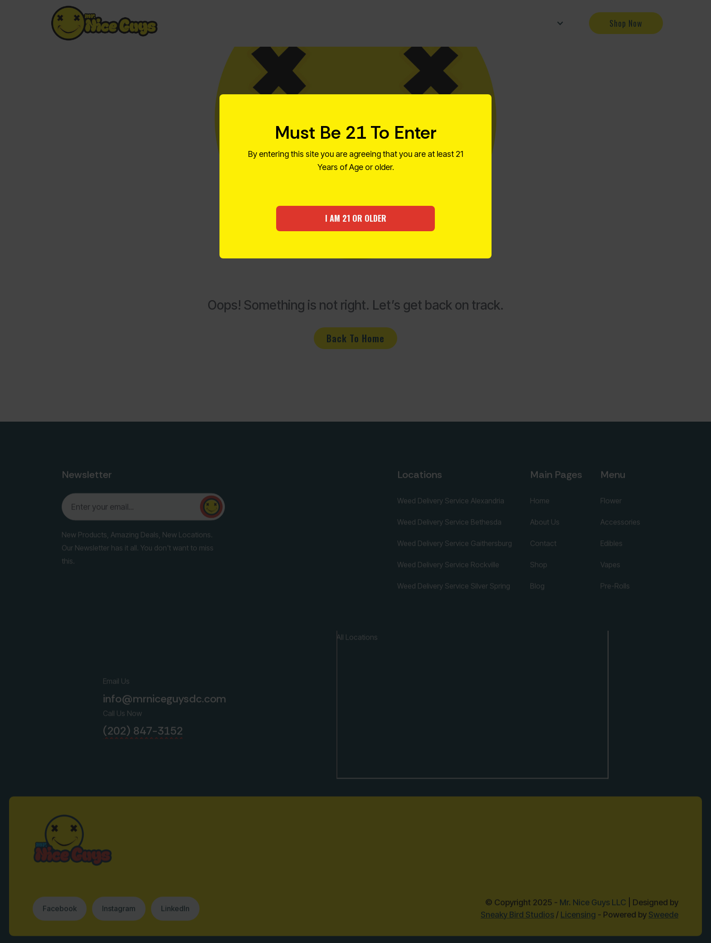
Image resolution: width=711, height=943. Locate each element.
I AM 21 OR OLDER (355, 218)
